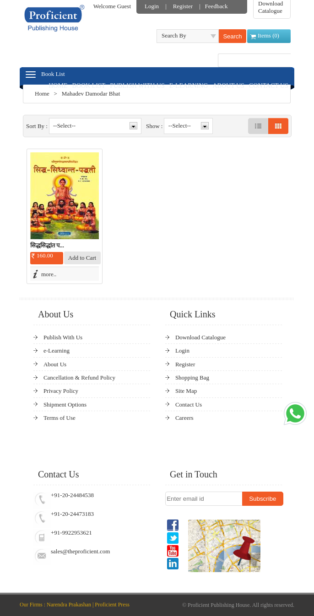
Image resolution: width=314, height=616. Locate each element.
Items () (268, 35)
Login (152, 6)
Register (183, 6)
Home (42, 93)
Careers (184, 417)
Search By (174, 35)
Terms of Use (59, 417)
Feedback (216, 6)
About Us (54, 364)
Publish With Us (62, 337)
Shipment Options (65, 404)
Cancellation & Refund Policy (79, 377)
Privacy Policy (60, 390)
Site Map (186, 390)
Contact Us (188, 404)
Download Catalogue (270, 7)
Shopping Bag (192, 377)
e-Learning (56, 350)
